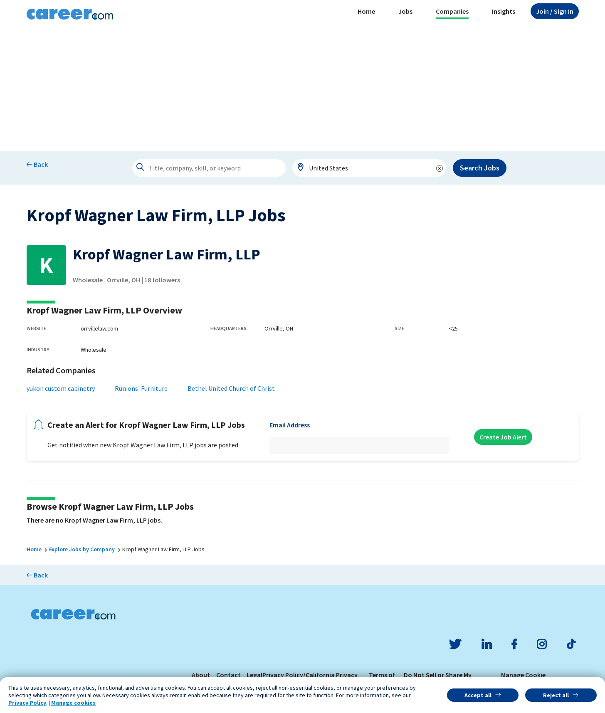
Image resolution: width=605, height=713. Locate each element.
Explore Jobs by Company (82, 549)
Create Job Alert (503, 437)
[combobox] (369, 168)
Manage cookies (73, 702)
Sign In (554, 11)
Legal (254, 675)
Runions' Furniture (141, 388)
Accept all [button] (477, 695)
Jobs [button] (405, 11)
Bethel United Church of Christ (231, 388)
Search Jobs (479, 168)
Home (366, 11)
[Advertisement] (302, 89)
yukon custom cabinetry (61, 388)
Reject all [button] (556, 695)
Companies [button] (452, 11)
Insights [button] (503, 11)
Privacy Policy (27, 702)
